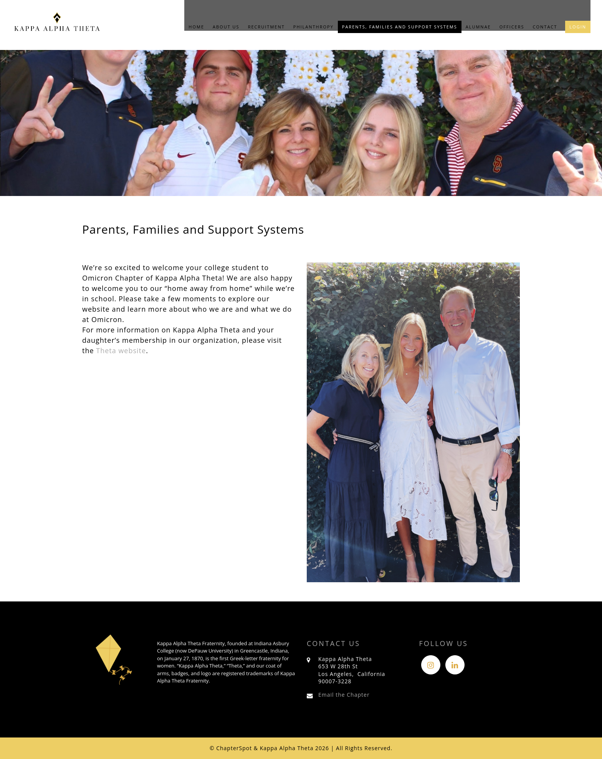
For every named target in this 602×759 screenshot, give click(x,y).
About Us (226, 27)
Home (196, 27)
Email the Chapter (344, 694)
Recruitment (266, 27)
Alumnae (478, 27)
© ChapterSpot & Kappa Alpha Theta (262, 748)
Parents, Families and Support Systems (399, 27)
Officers (511, 27)
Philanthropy (313, 27)
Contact (545, 27)
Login (577, 27)
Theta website (121, 350)
